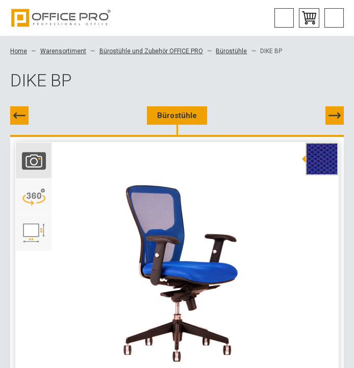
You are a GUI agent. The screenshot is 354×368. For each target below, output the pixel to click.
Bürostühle (231, 51)
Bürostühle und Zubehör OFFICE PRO (151, 51)
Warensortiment (63, 51)
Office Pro (61, 18)
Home (18, 51)
